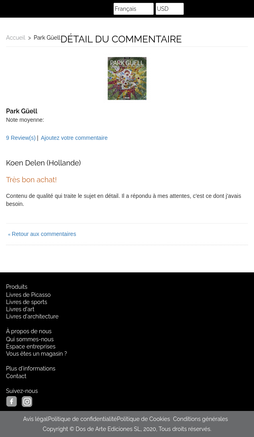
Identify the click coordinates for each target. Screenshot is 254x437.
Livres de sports (26, 302)
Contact (16, 376)
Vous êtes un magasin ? (36, 353)
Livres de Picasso (28, 295)
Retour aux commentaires (42, 234)
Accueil (15, 37)
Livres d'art (20, 309)
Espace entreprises (30, 346)
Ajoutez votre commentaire (74, 138)
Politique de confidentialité (82, 419)
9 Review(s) (21, 138)
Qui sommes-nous (30, 339)
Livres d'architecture (32, 316)
